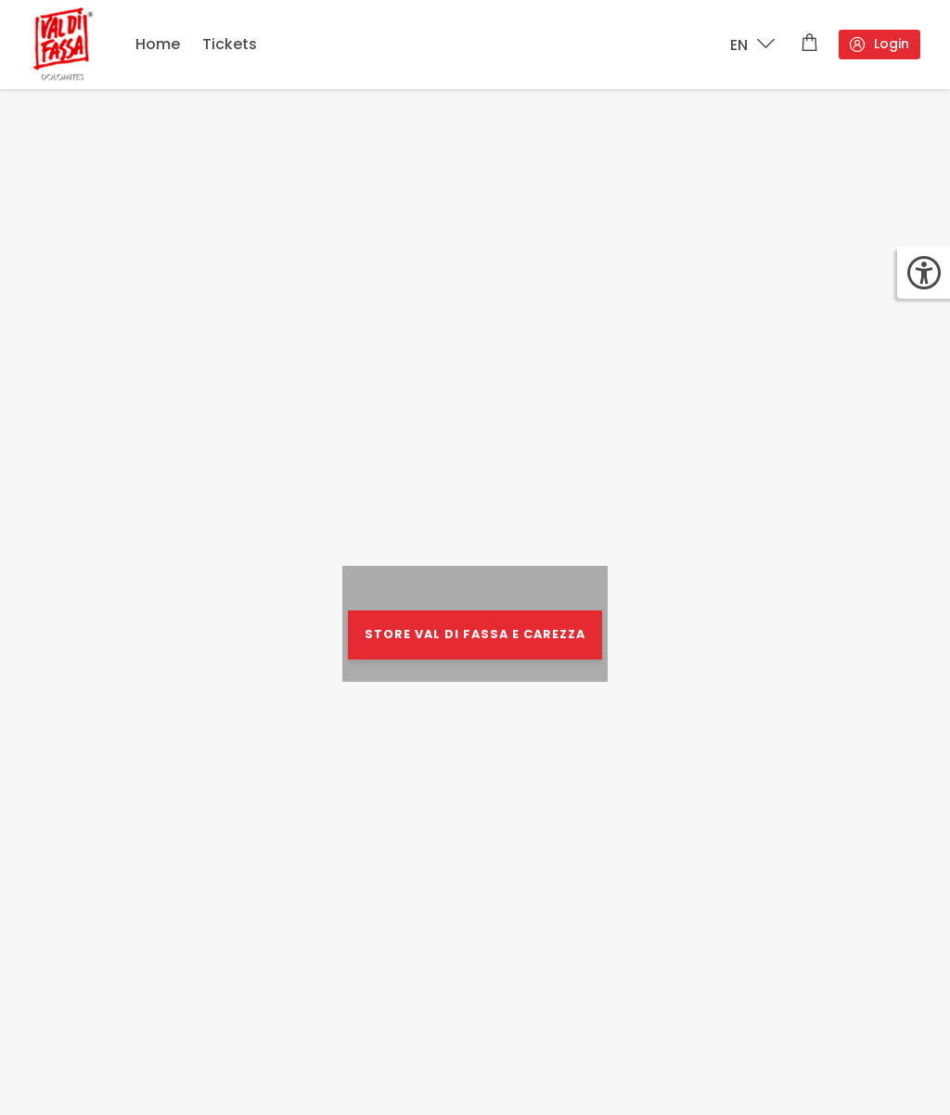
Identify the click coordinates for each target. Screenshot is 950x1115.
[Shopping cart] (809, 44)
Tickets (229, 44)
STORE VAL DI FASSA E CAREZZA (475, 634)
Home (157, 44)
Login (878, 44)
